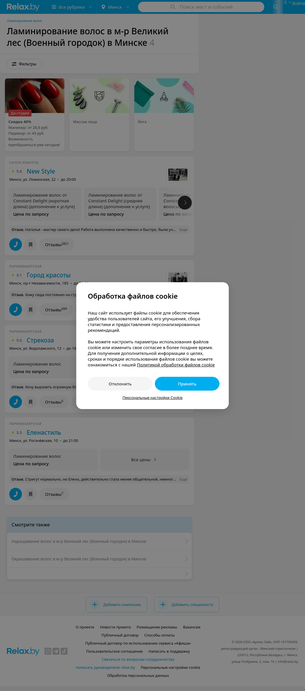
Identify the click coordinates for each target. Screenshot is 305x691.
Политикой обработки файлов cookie (176, 365)
